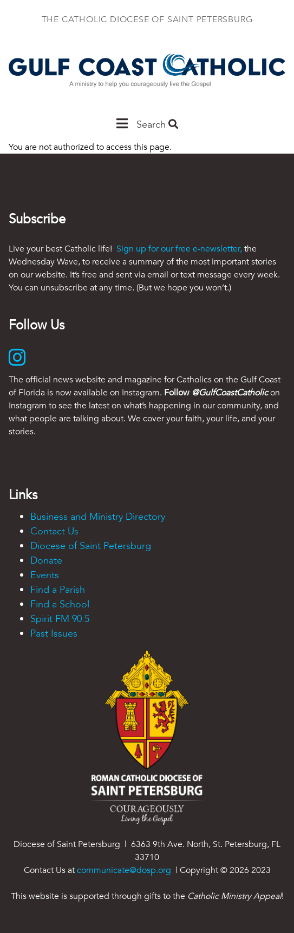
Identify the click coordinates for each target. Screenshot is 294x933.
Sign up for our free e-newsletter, (179, 249)
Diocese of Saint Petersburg (90, 546)
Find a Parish (57, 590)
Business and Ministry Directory (97, 517)
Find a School (59, 604)
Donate (46, 560)
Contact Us (54, 531)
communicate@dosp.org (124, 870)
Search (157, 124)
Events (44, 575)
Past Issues (53, 633)
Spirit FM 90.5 (59, 619)
